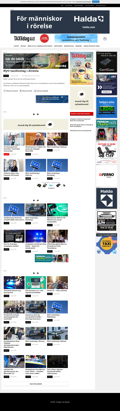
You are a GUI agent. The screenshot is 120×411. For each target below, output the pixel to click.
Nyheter (16, 46)
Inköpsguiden (58, 46)
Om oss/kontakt (89, 5)
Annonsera (78, 46)
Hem (62, 5)
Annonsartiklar (69, 46)
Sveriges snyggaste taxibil (92, 46)
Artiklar (23, 46)
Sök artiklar (68, 5)
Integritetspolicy (101, 5)
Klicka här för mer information (83, 1)
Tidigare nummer (78, 5)
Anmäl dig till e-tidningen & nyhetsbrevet (40, 46)
